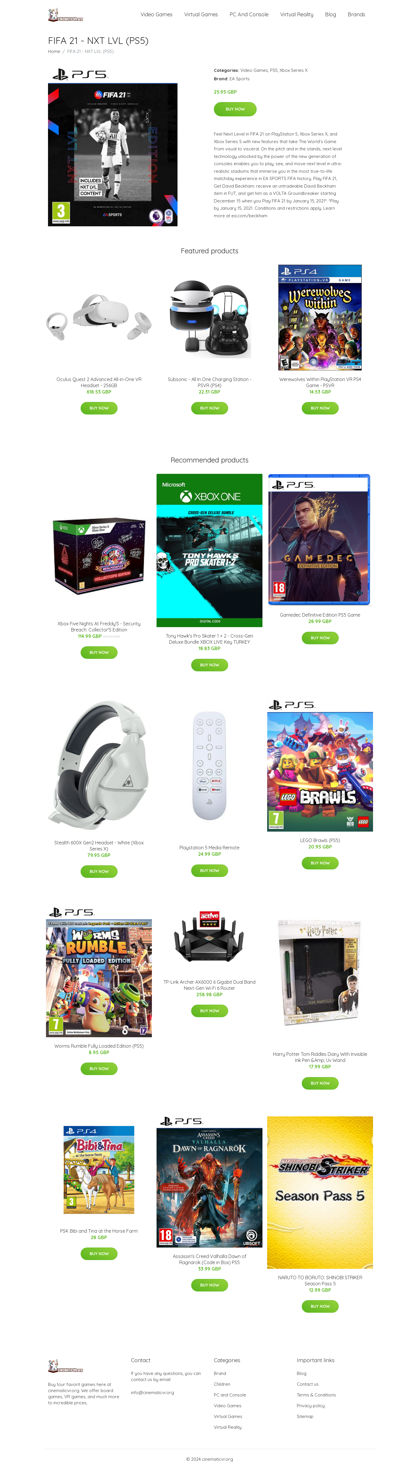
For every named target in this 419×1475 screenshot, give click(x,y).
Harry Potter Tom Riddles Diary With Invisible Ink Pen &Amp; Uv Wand (320, 1063)
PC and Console (249, 17)
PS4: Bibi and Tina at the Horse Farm (99, 1237)
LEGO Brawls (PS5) (320, 846)
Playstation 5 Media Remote (209, 853)
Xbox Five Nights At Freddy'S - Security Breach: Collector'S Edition (99, 632)
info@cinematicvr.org (152, 1398)
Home (54, 57)
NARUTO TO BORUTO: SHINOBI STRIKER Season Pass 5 (320, 1286)
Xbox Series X (294, 76)
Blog (330, 17)
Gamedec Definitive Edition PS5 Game (320, 621)
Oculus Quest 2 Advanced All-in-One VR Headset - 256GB (98, 388)
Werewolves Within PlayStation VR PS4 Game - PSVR (320, 388)
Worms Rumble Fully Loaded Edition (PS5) (99, 1052)
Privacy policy (311, 1411)
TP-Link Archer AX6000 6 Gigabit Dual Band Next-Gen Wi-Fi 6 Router (209, 991)
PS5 (274, 76)
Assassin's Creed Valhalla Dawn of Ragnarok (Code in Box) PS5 (209, 1265)
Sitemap (305, 1422)
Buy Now (235, 115)
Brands (356, 17)
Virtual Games (201, 17)
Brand (220, 1379)
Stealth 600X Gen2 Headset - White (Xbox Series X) (99, 851)
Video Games (157, 17)
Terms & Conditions (316, 1400)
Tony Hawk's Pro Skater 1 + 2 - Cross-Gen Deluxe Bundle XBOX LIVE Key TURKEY (209, 645)
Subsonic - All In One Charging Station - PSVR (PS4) (209, 388)
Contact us (308, 1390)
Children (222, 1390)
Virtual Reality (296, 17)
